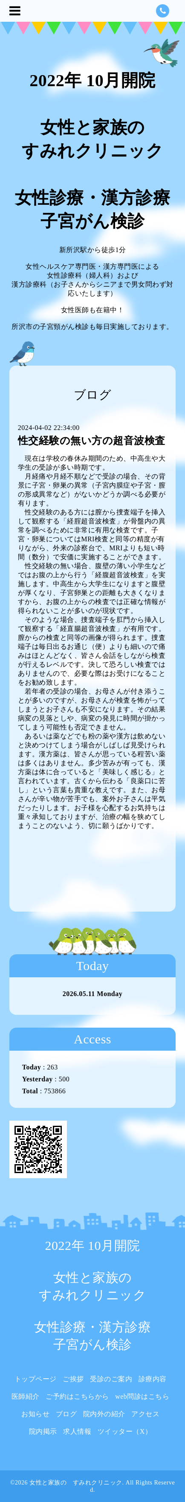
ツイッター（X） (125, 1431)
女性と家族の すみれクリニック (75, 1482)
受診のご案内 (111, 1379)
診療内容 (153, 1379)
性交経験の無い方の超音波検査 (91, 440)
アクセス (145, 1414)
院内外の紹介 (104, 1414)
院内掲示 (43, 1431)
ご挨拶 (73, 1379)
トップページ (35, 1379)
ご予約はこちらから (77, 1396)
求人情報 (77, 1431)
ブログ (66, 1414)
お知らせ (35, 1414)
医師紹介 (26, 1396)
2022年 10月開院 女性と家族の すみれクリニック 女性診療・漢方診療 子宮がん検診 (93, 151)
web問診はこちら (142, 1396)
